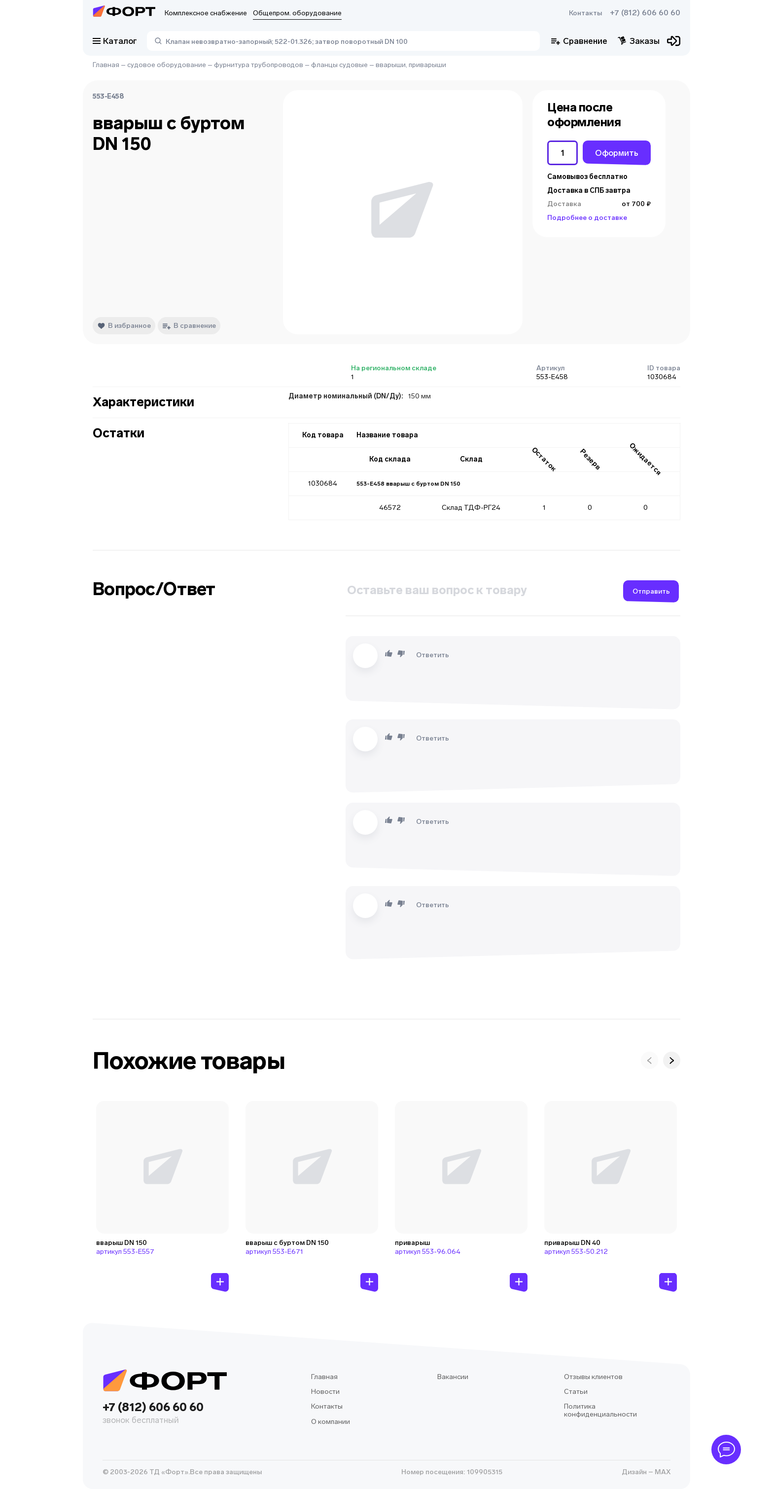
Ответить (432, 655)
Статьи (576, 1391)
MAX (661, 1472)
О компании (330, 1421)
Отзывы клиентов (593, 1377)
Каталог (115, 41)
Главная (106, 65)
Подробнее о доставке (587, 217)
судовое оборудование (166, 65)
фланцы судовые (339, 65)
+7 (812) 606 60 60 (645, 12)
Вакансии (452, 1377)
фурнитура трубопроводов (258, 65)
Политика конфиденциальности (600, 1410)
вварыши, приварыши (411, 65)
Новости (325, 1391)
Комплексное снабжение (206, 13)
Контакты (585, 13)
